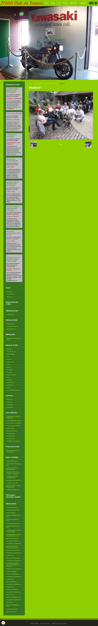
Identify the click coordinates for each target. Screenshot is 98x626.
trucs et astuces (10, 294)
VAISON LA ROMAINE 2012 (13, 523)
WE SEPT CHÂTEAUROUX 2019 (13, 605)
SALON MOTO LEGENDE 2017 (14, 592)
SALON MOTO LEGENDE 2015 (14, 576)
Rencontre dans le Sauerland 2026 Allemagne (13, 208)
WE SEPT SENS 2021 (12, 611)
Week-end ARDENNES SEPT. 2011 (13, 516)
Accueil (46, 3)
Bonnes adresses (11, 433)
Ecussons (9, 359)
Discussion (9, 296)
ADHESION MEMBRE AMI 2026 (14, 420)
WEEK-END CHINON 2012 (13, 538)
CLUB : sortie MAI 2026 (14, 113)
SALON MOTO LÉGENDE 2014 (14, 560)
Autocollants (10, 369)
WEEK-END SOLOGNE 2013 (13, 550)
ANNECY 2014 (10, 555)
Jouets (8, 387)
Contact (53, 3)
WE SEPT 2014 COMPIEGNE (51, 83)
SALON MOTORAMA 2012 (13, 541)
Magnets (9, 367)
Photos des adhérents (12, 507)
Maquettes (9, 349)
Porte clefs (9, 372)
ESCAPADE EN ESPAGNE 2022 (14, 480)
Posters (8, 364)
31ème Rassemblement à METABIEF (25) (13, 451)
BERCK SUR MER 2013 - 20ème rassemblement (12, 547)
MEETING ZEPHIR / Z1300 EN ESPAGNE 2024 (14, 486)
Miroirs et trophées (11, 374)
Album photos (73, 3)
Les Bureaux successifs (12, 326)
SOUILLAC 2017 (10, 587)
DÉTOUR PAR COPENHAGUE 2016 (13, 464)
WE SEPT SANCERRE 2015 (13, 574)
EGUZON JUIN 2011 (11, 512)
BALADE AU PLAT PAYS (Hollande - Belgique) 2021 (13, 472)
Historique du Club (11, 329)
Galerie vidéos (82, 3)
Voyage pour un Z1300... (12, 483)
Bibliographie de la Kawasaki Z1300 (13, 339)
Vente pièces (10, 407)
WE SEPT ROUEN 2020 (12, 609)
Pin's (8, 356)
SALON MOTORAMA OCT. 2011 (13, 520)
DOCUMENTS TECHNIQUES (13, 441)
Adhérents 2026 (11, 428)
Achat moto (9, 399)
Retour (60, 144)
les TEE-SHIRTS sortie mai (13, 390)
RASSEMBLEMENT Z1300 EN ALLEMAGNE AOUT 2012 (14, 535)
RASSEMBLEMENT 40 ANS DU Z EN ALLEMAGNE (14, 531)
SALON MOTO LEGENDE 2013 (14, 553)
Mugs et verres (10, 362)
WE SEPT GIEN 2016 (11, 581)
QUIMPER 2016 (10, 579)
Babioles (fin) (10, 385)
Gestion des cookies (45, 623)
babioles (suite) (10, 382)
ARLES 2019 (10, 602)
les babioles (9, 380)
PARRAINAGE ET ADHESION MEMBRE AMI (13, 417)
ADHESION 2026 (11, 314)
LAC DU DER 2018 (11, 594)
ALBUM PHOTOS (38, 83)
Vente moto (9, 402)
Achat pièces (10, 404)
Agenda (59, 3)
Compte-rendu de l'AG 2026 (13, 425)
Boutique (65, 3)
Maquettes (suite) (11, 351)
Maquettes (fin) (10, 354)
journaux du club (11, 438)
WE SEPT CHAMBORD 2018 (13, 597)
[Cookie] (3, 623)
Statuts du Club (10, 324)
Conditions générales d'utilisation (59, 623)
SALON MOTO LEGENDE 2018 (14, 599)
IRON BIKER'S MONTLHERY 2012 (13, 527)
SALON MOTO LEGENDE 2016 (14, 584)
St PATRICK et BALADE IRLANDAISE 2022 (12, 477)
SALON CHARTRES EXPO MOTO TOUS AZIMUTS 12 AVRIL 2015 (13, 565)
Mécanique (9, 291)
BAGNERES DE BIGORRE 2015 (14, 569)
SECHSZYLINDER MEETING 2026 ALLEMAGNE (12, 90)
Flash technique (10, 436)
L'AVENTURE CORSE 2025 (13, 489)
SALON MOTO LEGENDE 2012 (14, 543)
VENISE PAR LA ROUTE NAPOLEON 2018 (12, 468)
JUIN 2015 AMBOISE (12, 571)
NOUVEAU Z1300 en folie (13, 510)
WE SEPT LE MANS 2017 (13, 589)
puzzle (8, 377)
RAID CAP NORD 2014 (12, 461)
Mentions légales (35, 623)
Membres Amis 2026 (12, 431)
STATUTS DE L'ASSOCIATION (14, 423)
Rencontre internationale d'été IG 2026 (13, 233)
